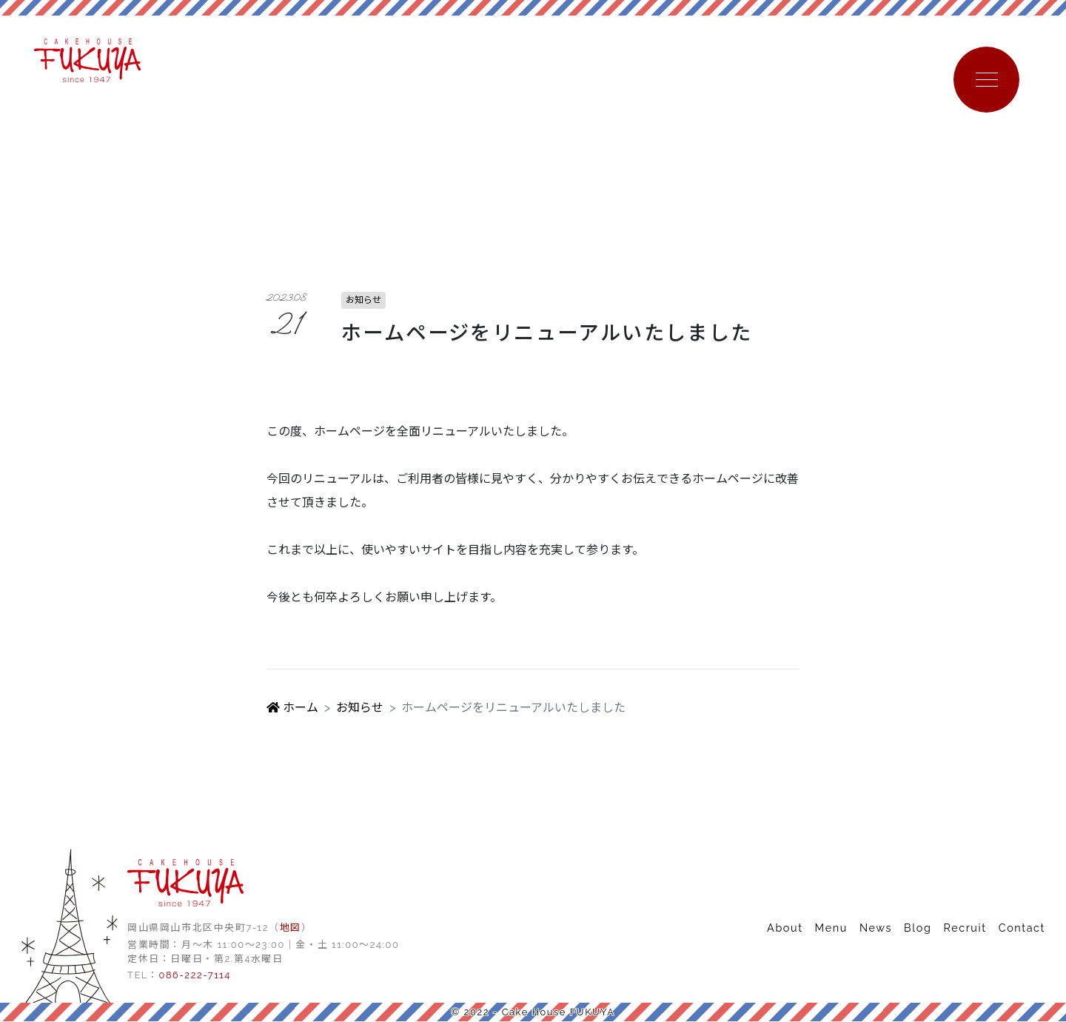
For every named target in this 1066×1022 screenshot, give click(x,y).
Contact (1022, 928)
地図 (290, 928)
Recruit (964, 928)
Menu (831, 928)
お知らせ (359, 708)
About (785, 928)
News (875, 928)
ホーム (292, 708)
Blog (917, 928)
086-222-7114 (194, 975)
